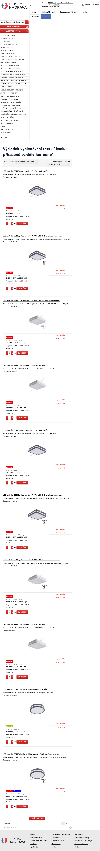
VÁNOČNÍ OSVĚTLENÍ (7, 54)
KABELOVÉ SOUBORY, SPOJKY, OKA (12, 90)
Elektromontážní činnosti (68, 12)
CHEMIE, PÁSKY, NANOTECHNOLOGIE (13, 84)
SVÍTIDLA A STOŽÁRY (7, 48)
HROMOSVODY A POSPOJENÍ (10, 105)
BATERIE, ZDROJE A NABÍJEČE (10, 102)
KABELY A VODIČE (6, 87)
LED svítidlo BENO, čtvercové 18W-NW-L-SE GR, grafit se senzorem (32, 236)
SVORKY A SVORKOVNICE (9, 99)
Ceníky (77, 847)
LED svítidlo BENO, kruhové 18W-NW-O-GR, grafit (25, 689)
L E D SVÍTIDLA (5, 42)
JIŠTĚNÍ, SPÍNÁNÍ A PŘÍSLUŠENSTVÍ (12, 72)
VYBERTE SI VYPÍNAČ (17, 31)
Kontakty (35, 17)
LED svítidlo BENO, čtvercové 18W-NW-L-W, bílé (24, 365)
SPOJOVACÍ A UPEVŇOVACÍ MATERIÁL (13, 81)
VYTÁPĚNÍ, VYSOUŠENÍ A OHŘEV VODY (13, 108)
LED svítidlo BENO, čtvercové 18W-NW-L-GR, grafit (25, 171)
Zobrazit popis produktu (61, 162)
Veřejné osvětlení (58, 841)
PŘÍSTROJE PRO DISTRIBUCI (9, 66)
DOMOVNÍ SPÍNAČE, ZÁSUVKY (10, 57)
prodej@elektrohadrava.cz (65, 3)
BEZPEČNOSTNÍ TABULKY (8, 129)
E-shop (45, 17)
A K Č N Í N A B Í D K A (7, 36)
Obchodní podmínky (82, 838)
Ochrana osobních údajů (83, 841)
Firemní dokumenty (81, 844)
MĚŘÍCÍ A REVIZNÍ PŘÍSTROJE (10, 120)
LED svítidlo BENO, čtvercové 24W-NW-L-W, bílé (24, 624)
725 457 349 (52, 3)
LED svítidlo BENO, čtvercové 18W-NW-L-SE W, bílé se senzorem (31, 300)
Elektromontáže (57, 838)
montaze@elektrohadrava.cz (50, 7)
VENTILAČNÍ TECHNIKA (8, 63)
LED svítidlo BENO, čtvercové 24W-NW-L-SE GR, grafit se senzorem (32, 495)
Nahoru (7, 823)
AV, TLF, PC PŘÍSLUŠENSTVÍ (9, 93)
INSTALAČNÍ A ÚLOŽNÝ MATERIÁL (11, 78)
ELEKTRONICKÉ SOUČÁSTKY (9, 96)
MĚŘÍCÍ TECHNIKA (6, 123)
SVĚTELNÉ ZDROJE (6, 51)
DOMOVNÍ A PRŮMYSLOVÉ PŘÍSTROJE (13, 60)
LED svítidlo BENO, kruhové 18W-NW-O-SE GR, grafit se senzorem (32, 754)
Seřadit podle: (9, 162)
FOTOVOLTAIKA (5, 132)
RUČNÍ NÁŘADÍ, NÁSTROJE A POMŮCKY (13, 114)
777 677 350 (56, 5)
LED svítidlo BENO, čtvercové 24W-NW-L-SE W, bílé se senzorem (31, 560)
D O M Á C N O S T (6, 39)
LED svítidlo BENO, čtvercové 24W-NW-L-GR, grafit (25, 430)
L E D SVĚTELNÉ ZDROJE (8, 45)
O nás (34, 12)
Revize (85, 12)
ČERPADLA (4, 126)
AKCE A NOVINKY (17, 27)
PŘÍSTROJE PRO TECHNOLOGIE (10, 69)
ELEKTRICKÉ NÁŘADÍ (7, 117)
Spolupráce (34, 847)
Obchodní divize (36, 838)
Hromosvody (56, 844)
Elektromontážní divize (38, 841)
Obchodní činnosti (47, 12)
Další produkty (37, 818)
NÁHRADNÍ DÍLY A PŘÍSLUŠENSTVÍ (11, 111)
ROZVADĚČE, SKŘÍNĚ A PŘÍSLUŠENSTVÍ (13, 75)
